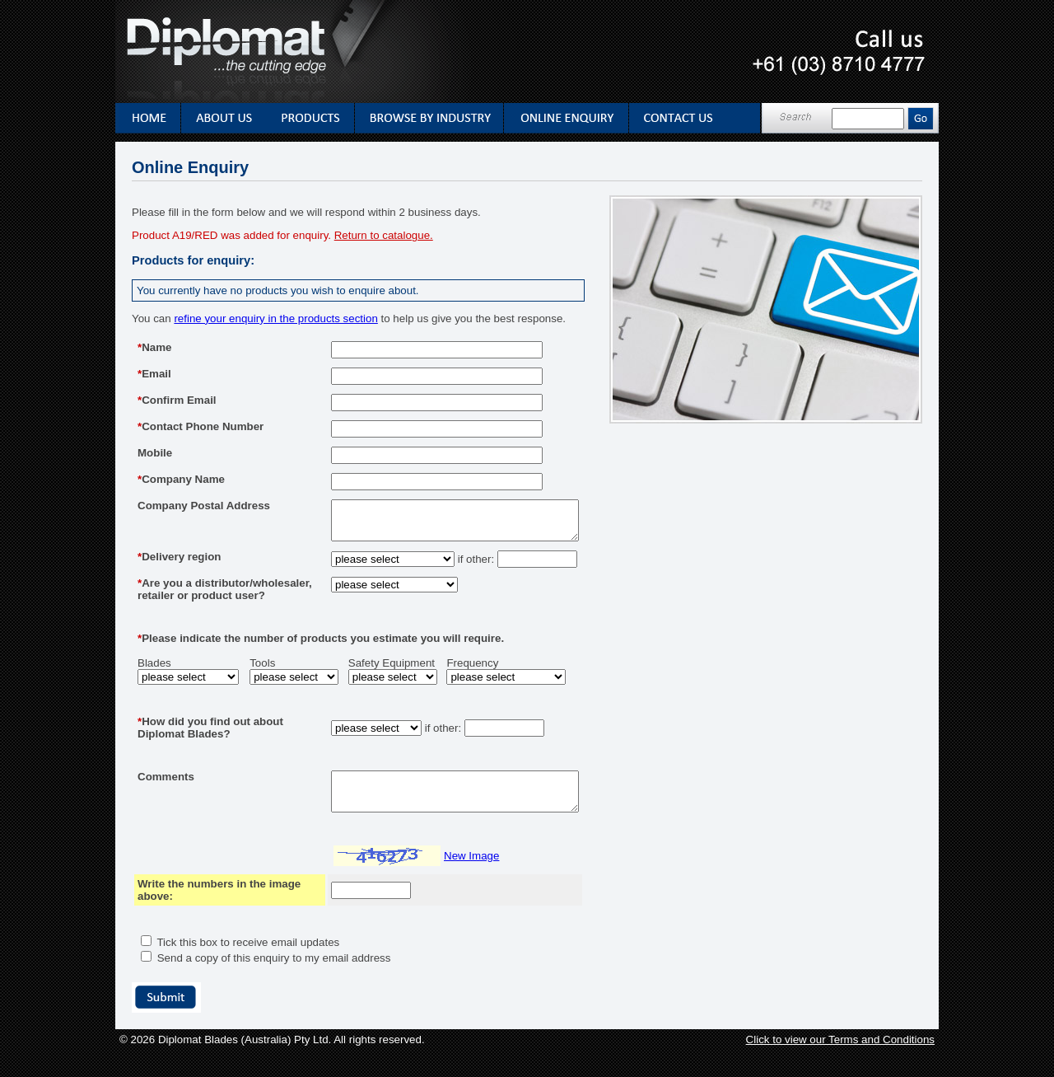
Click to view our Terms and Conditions (840, 1067)
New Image (442, 883)
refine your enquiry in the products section (275, 318)
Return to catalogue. (383, 235)
